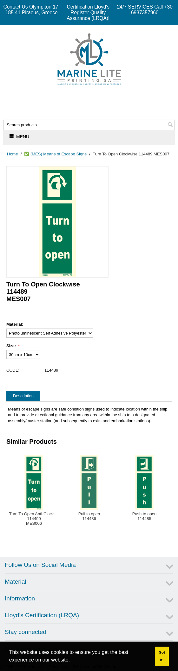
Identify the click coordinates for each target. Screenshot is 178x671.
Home (12, 154)
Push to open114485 (144, 516)
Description (23, 395)
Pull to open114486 (89, 516)
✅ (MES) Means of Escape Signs (55, 154)
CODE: (12, 370)
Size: (11, 345)
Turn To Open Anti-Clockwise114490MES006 (34, 518)
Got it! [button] (162, 656)
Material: (14, 324)
